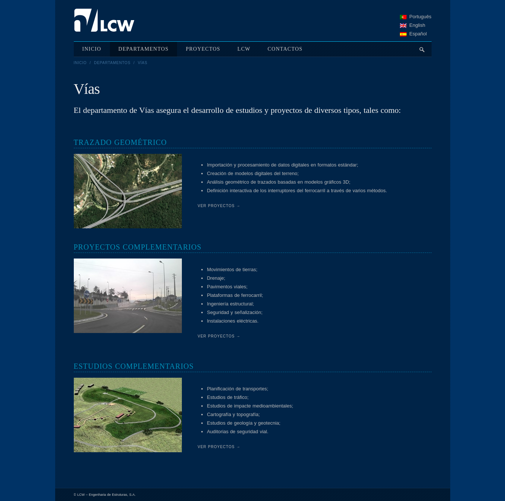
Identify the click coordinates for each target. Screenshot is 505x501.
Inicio (80, 63)
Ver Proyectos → (219, 206)
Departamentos (112, 63)
